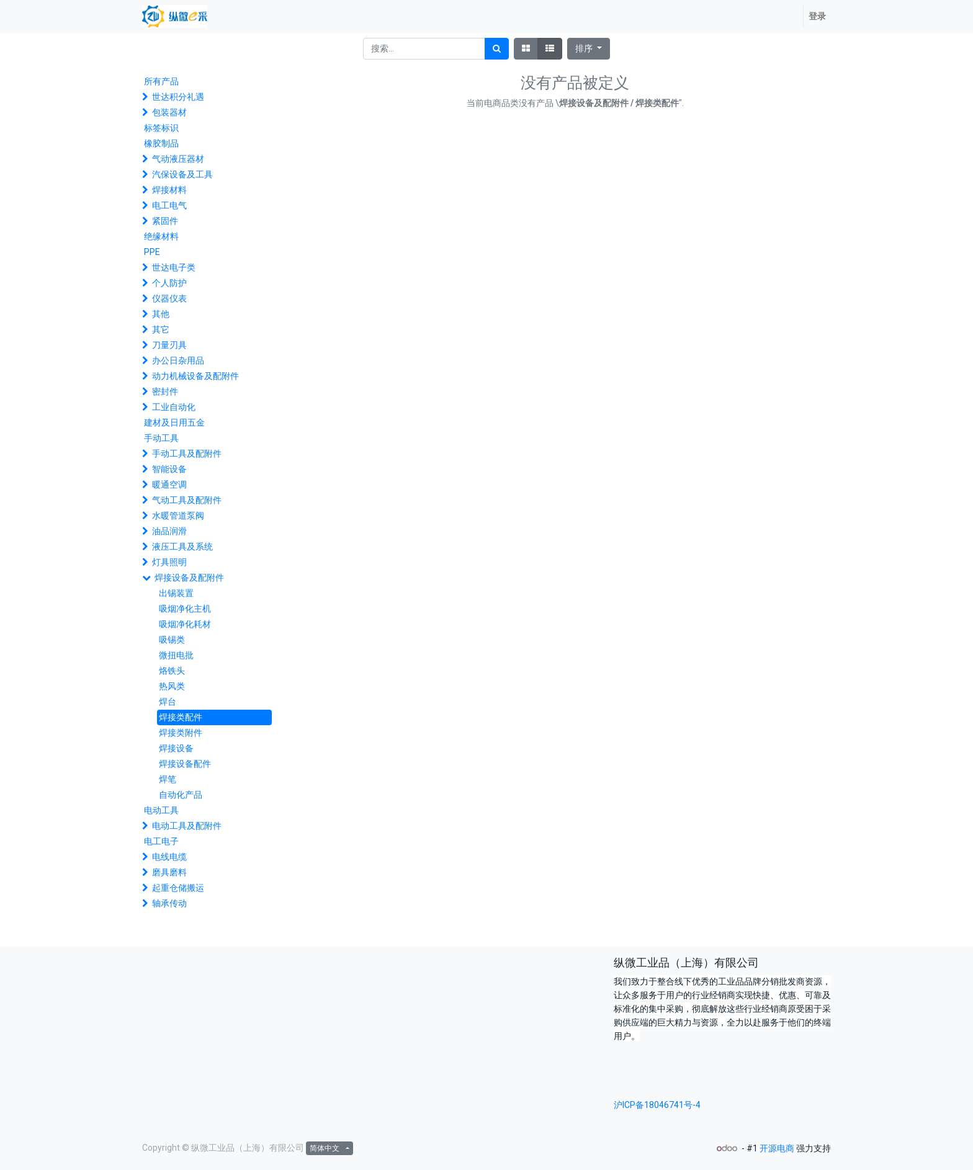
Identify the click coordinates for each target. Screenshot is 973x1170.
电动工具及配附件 (187, 826)
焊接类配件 (180, 717)
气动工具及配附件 (187, 500)
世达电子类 (173, 267)
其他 (160, 314)
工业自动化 (173, 407)
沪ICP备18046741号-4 (657, 1105)
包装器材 (169, 112)
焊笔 (167, 779)
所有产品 (161, 81)
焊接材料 (169, 190)
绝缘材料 (161, 236)
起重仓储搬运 (178, 888)
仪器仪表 (169, 298)
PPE (152, 252)
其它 (160, 329)
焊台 (167, 702)
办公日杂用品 (178, 360)
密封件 (165, 391)
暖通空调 (169, 484)
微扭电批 (176, 655)
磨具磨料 (169, 872)
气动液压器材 (178, 159)
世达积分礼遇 (178, 97)
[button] (588, 49)
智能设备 (169, 469)
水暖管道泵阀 (178, 515)
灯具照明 (169, 562)
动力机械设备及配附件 (195, 376)
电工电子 (161, 841)
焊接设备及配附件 (189, 578)
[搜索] (497, 49)
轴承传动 (169, 903)
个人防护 (169, 283)
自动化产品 (180, 795)
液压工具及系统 (182, 547)
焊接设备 (176, 748)
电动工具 (161, 810)
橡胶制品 (161, 143)
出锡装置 (176, 593)
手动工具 (161, 438)
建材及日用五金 (174, 422)
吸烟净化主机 (185, 609)
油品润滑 (169, 531)
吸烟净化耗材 (185, 624)
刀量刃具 (169, 345)
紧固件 (165, 221)
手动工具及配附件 (187, 453)
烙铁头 (172, 671)
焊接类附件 (180, 733)
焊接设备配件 (185, 764)
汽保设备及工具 (182, 174)
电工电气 (169, 205)
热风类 (172, 686)
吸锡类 (172, 640)
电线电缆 (169, 857)
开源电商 (777, 1148)
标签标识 (161, 128)
